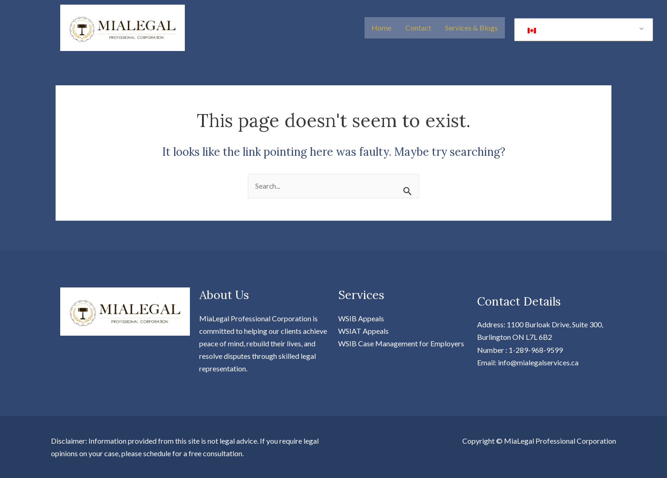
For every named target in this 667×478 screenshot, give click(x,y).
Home (381, 27)
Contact (418, 27)
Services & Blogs (471, 27)
